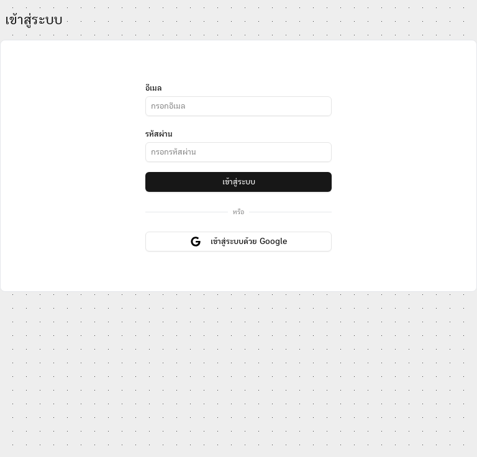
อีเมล (153, 88)
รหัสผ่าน (159, 134)
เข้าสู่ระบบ (238, 182)
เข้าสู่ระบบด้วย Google (239, 242)
